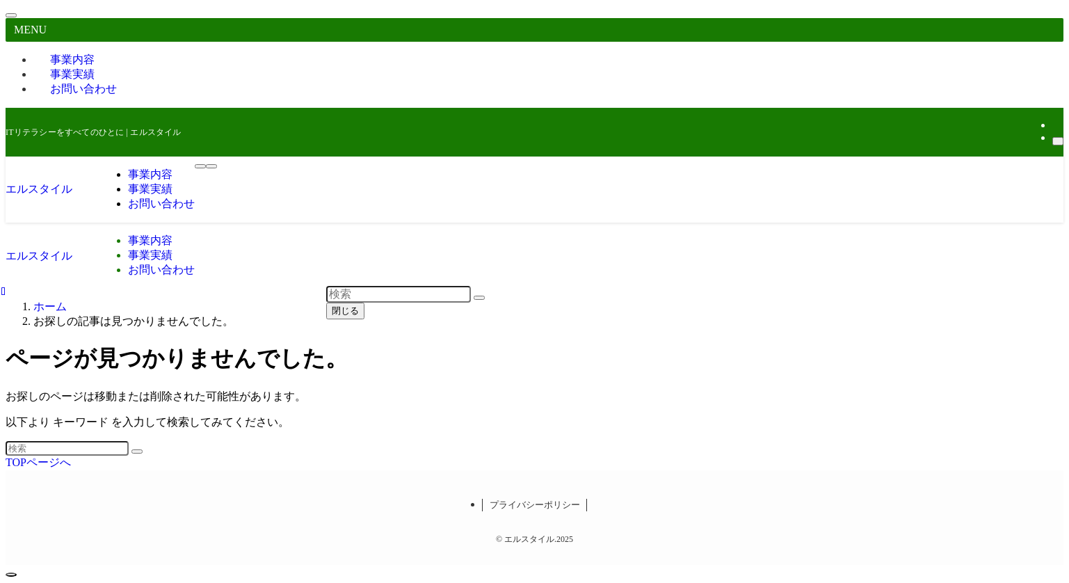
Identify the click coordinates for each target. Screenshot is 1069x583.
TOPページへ (38, 462)
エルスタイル (39, 189)
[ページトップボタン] (11, 575)
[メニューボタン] (200, 166)
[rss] (1056, 125)
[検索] (1057, 141)
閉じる (345, 310)
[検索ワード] (67, 448)
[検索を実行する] (137, 451)
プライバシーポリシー (535, 505)
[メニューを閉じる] (11, 15)
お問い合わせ (83, 89)
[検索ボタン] (211, 166)
